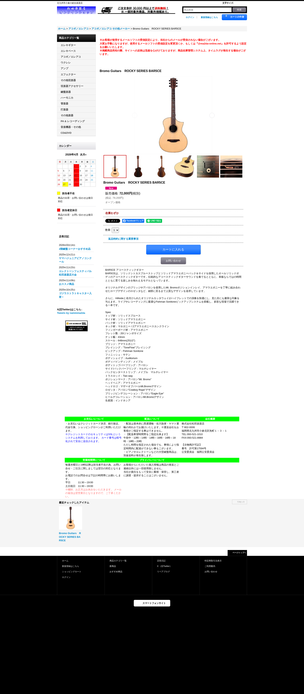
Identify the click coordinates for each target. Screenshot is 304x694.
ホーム (65, 561)
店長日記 (161, 561)
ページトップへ (239, 553)
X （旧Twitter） (164, 566)
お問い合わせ (173, 260)
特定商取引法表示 (213, 561)
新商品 (113, 566)
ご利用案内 (210, 566)
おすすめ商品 (116, 571)
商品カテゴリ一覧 (118, 561)
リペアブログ (163, 571)
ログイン (190, 17)
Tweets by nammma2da (71, 312)
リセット (241, 502)
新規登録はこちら (209, 17)
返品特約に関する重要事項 (123, 238)
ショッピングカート (71, 571)
